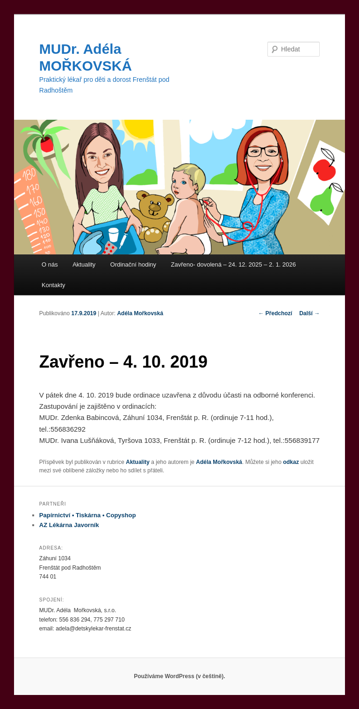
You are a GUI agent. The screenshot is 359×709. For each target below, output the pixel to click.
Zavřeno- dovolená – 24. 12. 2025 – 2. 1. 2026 (233, 264)
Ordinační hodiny (133, 264)
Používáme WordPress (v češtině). (179, 676)
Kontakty (53, 285)
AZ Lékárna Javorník (69, 524)
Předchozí (275, 313)
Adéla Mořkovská (140, 313)
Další (309, 313)
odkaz (291, 462)
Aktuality (83, 264)
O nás (50, 264)
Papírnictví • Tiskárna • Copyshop (87, 515)
